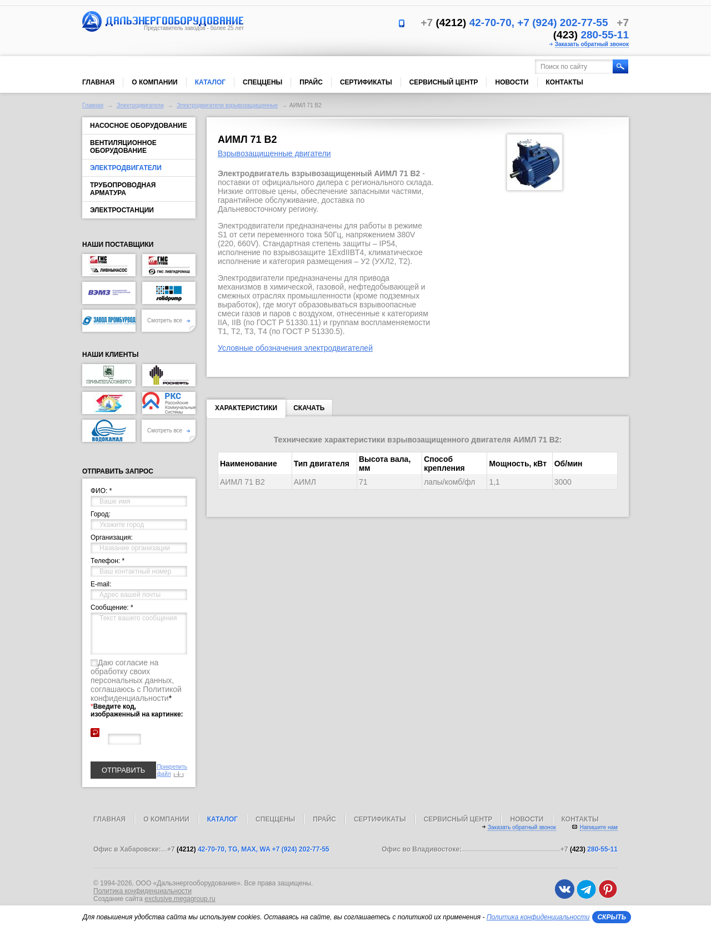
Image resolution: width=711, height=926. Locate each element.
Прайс (311, 82)
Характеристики (246, 410)
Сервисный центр (443, 82)
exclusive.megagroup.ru (179, 899)
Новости (511, 82)
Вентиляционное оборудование (123, 147)
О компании (155, 82)
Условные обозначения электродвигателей (295, 347)
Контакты (564, 82)
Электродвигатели (140, 105)
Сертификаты (366, 82)
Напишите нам (599, 827)
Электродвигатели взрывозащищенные (227, 105)
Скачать (308, 408)
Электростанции (122, 210)
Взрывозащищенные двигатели (274, 153)
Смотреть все (168, 320)
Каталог (210, 82)
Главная (98, 82)
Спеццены (262, 82)
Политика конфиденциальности (142, 891)
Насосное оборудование (138, 126)
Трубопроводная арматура (123, 189)
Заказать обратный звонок (592, 44)
